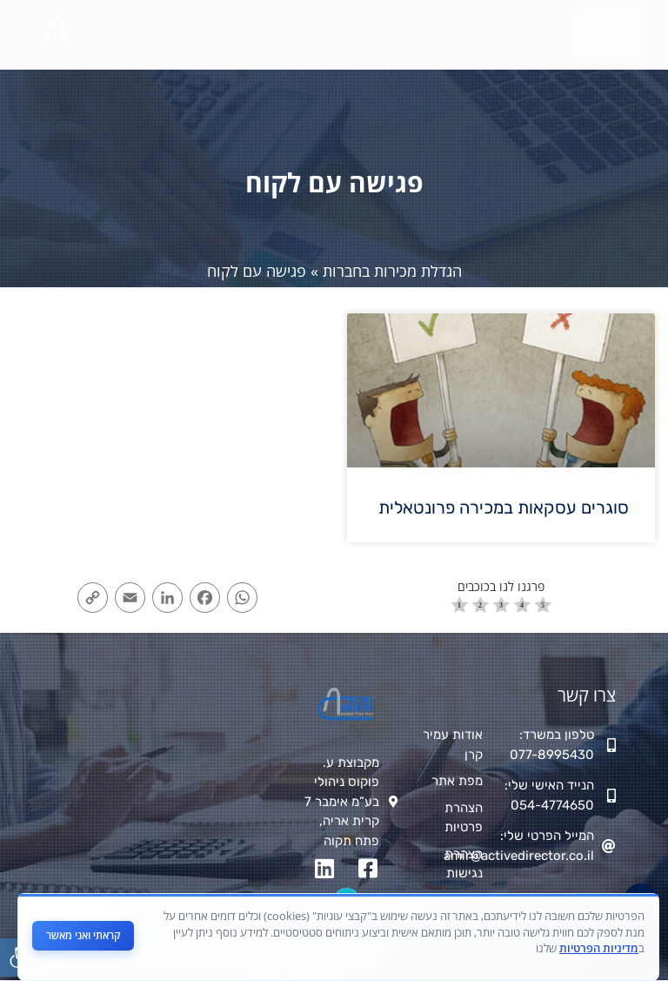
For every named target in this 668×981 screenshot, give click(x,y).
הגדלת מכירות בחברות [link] (392, 270)
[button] (349, 31)
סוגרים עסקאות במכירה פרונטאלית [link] (503, 507)
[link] (609, 35)
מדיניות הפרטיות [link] (598, 948)
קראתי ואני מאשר (83, 935)
